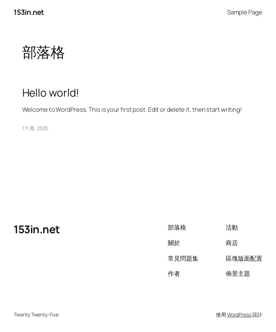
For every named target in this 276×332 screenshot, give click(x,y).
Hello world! (50, 92)
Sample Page (244, 12)
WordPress (239, 314)
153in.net (29, 12)
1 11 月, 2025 (35, 128)
